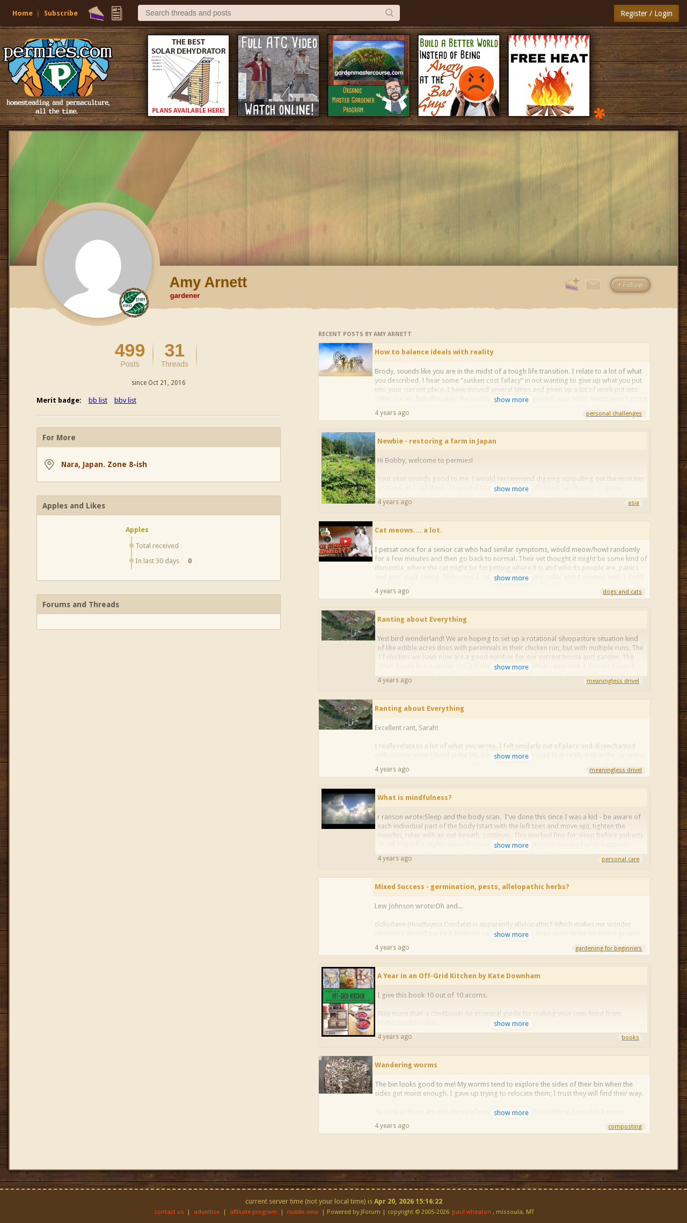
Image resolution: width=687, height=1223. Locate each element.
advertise (207, 1212)
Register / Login (646, 13)
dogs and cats (622, 591)
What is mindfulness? (414, 798)
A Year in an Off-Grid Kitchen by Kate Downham (458, 976)
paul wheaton (471, 1212)
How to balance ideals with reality (434, 352)
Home (22, 13)
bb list (98, 400)
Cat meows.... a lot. (408, 530)
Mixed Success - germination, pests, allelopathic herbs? (472, 887)
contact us (169, 1212)
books (630, 1037)
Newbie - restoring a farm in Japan (436, 441)
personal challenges (614, 413)
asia (633, 502)
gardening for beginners (608, 948)
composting (625, 1126)
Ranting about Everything (422, 619)
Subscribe (61, 13)
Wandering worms (406, 1065)
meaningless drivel (613, 681)
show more (511, 400)
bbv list (125, 400)
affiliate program (253, 1212)
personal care (620, 859)
